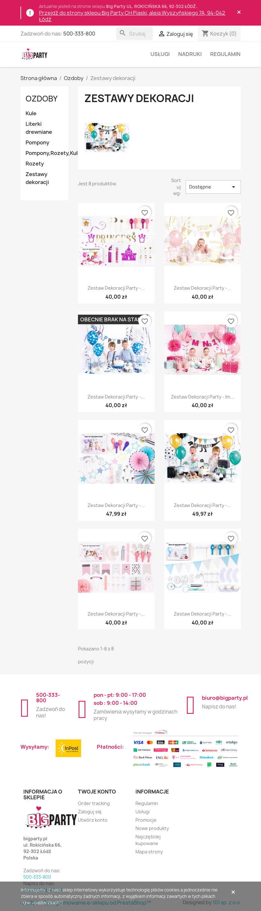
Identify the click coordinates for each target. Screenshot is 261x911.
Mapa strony (149, 852)
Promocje (146, 820)
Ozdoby (42, 98)
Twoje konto (97, 791)
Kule (31, 113)
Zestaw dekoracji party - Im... (202, 397)
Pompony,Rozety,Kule (47, 153)
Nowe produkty (152, 828)
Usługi (160, 54)
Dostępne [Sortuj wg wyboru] (213, 187)
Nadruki (190, 54)
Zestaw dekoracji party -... (116, 288)
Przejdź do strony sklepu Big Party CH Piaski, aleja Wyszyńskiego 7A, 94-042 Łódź (132, 16)
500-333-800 (79, 33)
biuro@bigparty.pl (225, 697)
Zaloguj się (90, 812)
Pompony (37, 142)
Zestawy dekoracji (37, 178)
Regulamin (225, 54)
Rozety (35, 163)
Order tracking (94, 803)
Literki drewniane (39, 127)
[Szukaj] (134, 33)
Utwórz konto (93, 820)
